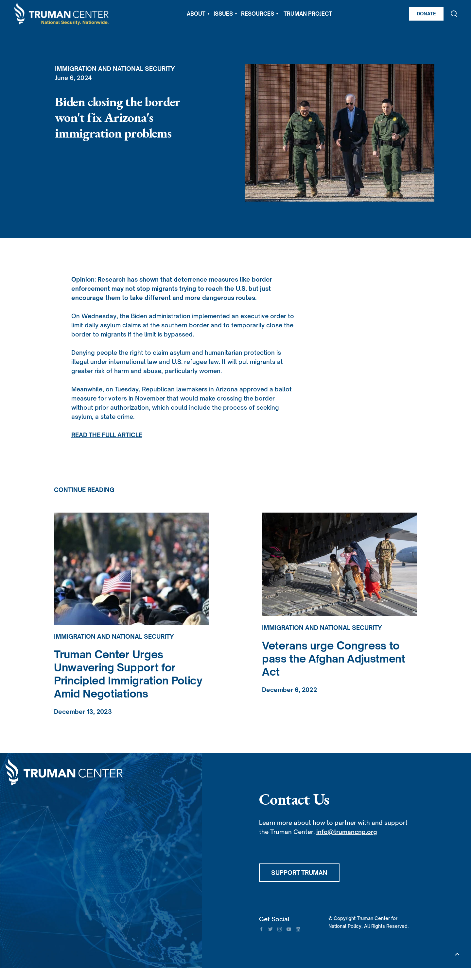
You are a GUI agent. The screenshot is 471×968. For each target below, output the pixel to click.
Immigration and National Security (115, 68)
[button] (198, 14)
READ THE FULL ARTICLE (106, 434)
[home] (62, 14)
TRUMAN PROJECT (308, 13)
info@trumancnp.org (346, 831)
